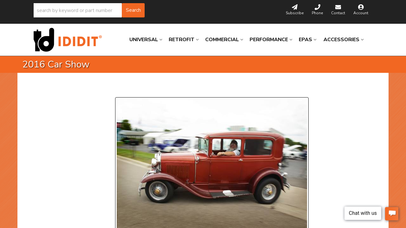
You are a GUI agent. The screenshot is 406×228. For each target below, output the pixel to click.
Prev (124, 89)
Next (173, 89)
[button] (89, 10)
